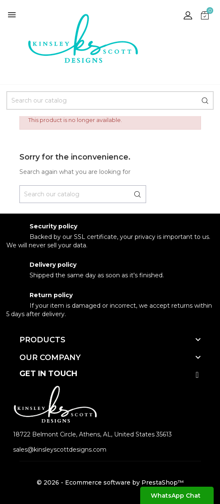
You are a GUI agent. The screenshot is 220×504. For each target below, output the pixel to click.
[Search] (110, 100)
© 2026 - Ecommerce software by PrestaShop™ (110, 482)
